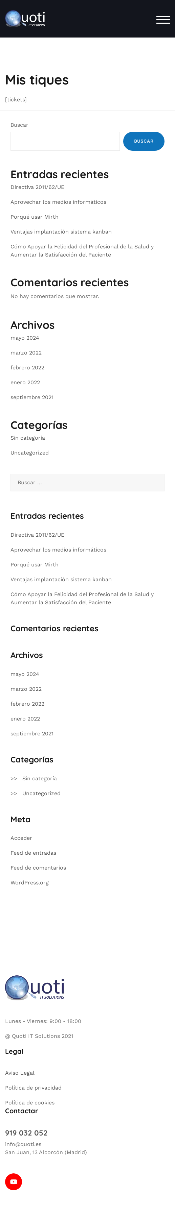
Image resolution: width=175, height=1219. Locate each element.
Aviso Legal (20, 1073)
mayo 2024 (24, 338)
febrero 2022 (27, 367)
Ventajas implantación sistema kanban (61, 231)
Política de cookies (29, 1102)
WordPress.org (29, 882)
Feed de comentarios (38, 867)
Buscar (19, 125)
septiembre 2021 (31, 397)
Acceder (21, 838)
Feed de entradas (33, 853)
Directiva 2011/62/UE (37, 187)
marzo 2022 (26, 352)
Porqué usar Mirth (34, 217)
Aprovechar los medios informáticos (58, 202)
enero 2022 (25, 382)
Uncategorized (29, 452)
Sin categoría (27, 438)
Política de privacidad (33, 1087)
